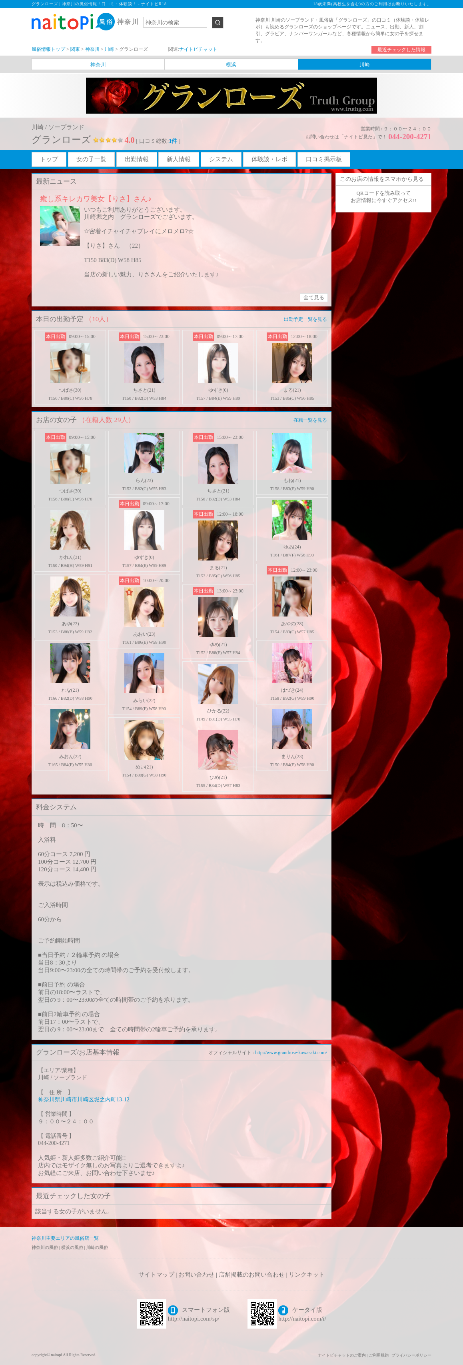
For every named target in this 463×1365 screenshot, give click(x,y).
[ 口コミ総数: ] (158, 141)
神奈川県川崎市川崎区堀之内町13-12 (84, 1100)
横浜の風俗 (72, 1247)
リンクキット (307, 1274)
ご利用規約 (379, 1355)
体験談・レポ (269, 159)
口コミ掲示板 (324, 159)
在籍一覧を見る (310, 420)
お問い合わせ (196, 1274)
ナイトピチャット (198, 49)
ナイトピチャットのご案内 (342, 1355)
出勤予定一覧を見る (305, 319)
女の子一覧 (91, 159)
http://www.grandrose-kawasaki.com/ (291, 1052)
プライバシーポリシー (411, 1355)
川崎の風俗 (97, 1247)
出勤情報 (137, 159)
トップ (49, 159)
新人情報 (179, 159)
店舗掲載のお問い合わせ (252, 1274)
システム (221, 159)
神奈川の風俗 (45, 1247)
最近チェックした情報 (401, 49)
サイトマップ (156, 1274)
